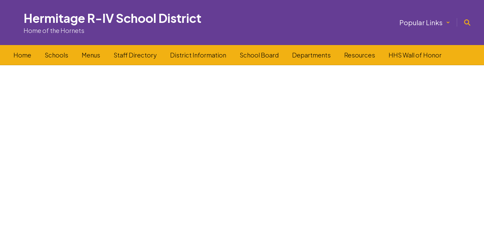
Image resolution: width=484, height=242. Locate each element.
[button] (424, 22)
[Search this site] (467, 22)
